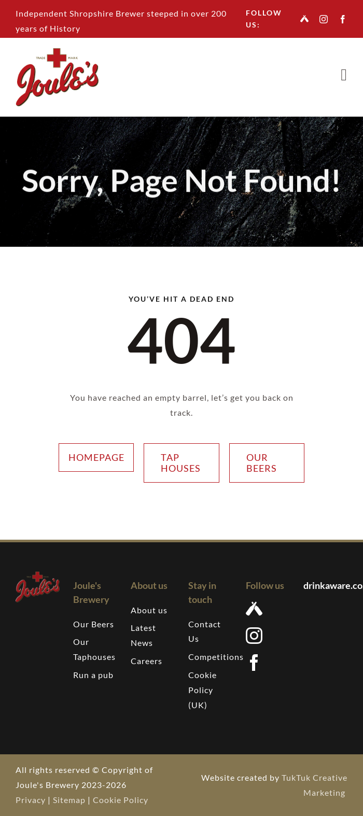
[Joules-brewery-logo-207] (57, 52)
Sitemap (69, 800)
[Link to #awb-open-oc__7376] (344, 74)
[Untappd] (304, 19)
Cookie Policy (120, 800)
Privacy (31, 800)
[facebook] (343, 19)
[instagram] (323, 19)
